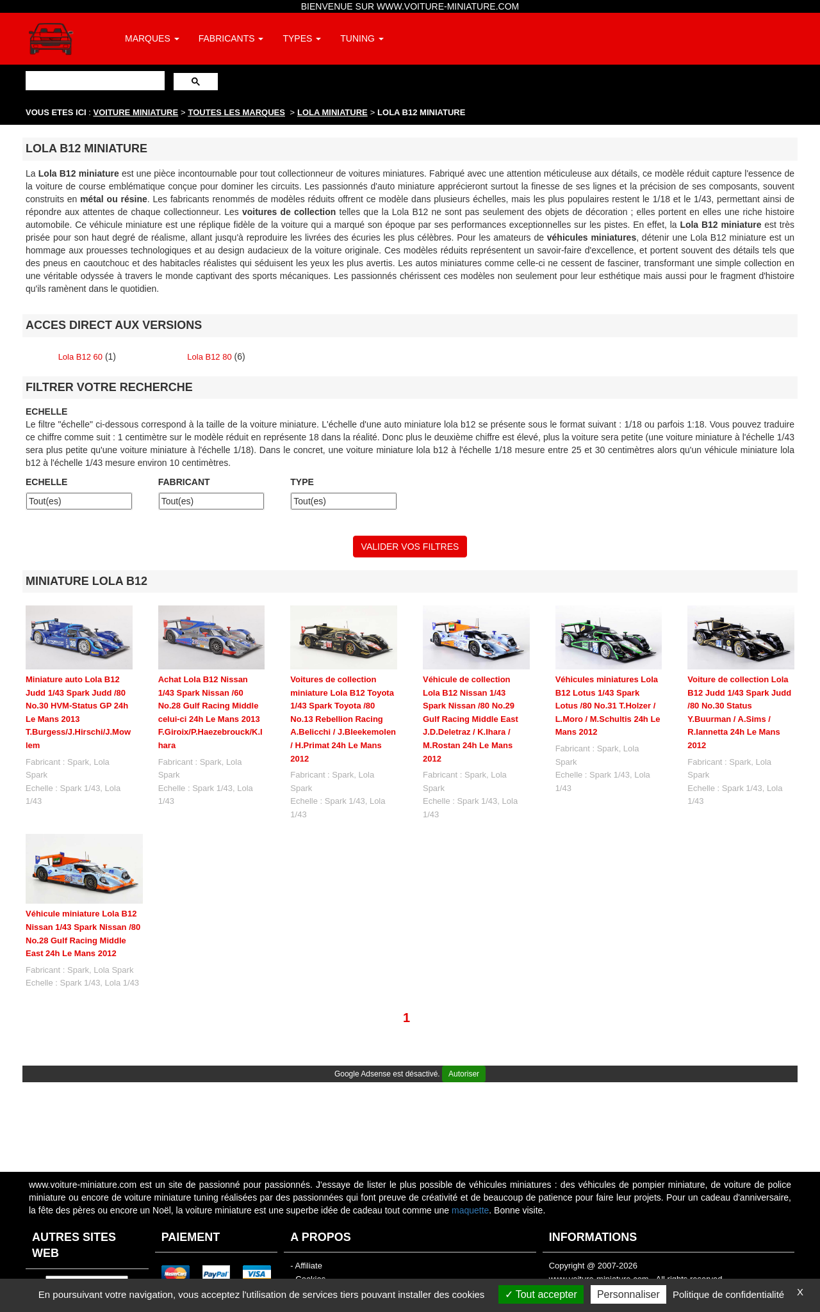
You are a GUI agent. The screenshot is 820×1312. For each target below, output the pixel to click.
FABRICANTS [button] (231, 38)
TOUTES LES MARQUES (236, 112)
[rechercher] (94, 80)
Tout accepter (541, 1294)
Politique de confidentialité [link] (728, 1294)
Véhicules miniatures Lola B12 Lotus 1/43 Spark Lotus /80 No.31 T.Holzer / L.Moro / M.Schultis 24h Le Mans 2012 (607, 706)
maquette (470, 1210)
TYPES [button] (302, 38)
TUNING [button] (362, 38)
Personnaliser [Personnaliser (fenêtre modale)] (628, 1294)
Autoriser (463, 1073)
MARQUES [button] (152, 38)
